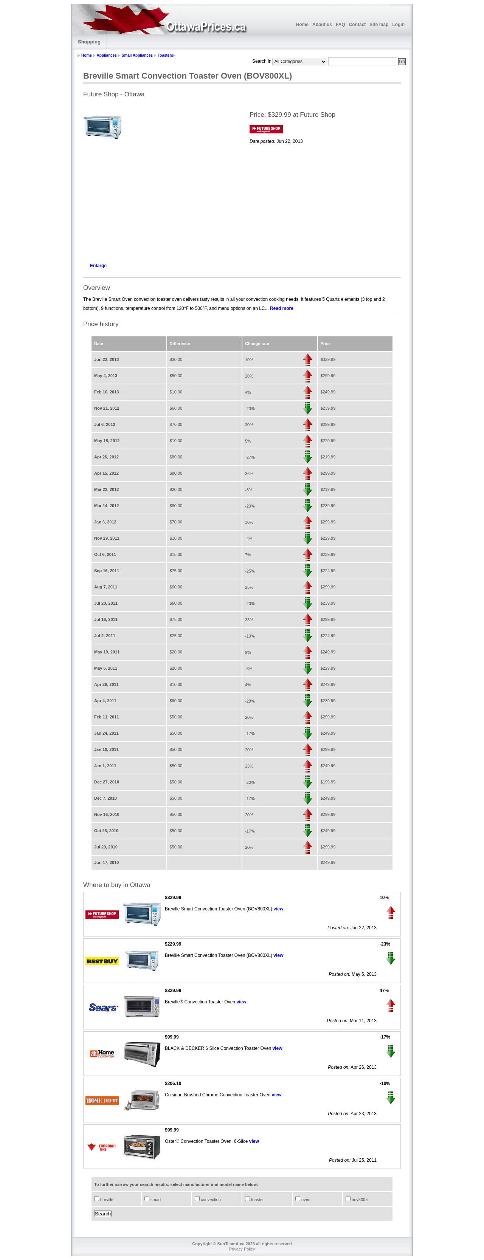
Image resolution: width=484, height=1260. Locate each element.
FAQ (340, 24)
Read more (281, 308)
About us (322, 24)
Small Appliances (137, 55)
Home (302, 24)
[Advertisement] (158, 202)
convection (210, 1199)
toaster (257, 1199)
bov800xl (359, 1199)
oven (305, 1199)
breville (106, 1199)
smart (155, 1199)
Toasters (165, 55)
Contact (357, 24)
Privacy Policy (242, 1249)
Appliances (107, 55)
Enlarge (98, 265)
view (278, 909)
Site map (378, 24)
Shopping (89, 42)
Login (398, 24)
